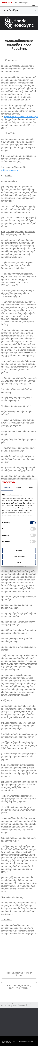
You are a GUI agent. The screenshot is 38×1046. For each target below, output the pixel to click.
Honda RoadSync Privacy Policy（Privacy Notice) (19, 986)
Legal (26, 1004)
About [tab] (31, 488)
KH (2, 1005)
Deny (19, 562)
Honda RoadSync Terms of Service (19, 974)
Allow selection (19, 556)
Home (3, 1004)
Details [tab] (19, 488)
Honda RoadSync (10, 10)
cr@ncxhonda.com (9, 170)
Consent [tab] (7, 488)
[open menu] (33, 3)
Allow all (19, 550)
